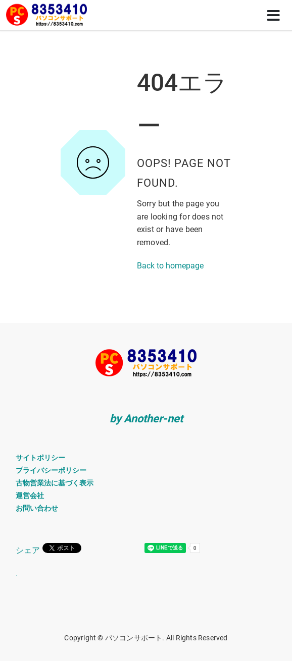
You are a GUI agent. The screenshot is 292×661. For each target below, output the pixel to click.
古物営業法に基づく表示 (54, 483)
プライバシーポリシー (51, 470)
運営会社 (30, 495)
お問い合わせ (37, 508)
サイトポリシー (40, 458)
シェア (28, 550)
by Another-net (146, 418)
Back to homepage (170, 265)
